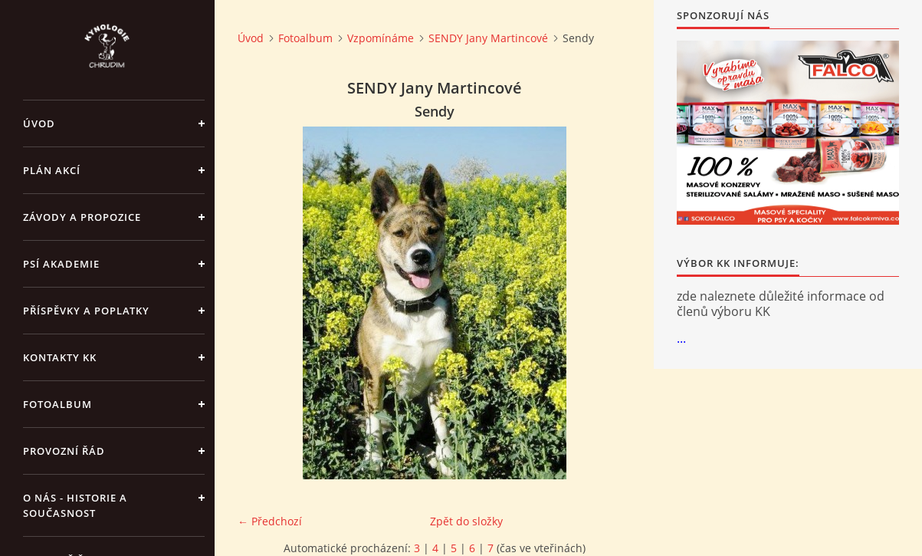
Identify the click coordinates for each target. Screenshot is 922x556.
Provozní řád (64, 451)
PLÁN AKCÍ (51, 170)
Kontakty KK (60, 357)
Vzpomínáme (380, 38)
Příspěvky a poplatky (86, 310)
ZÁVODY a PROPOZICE (82, 217)
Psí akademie (61, 264)
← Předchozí (270, 521)
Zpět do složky (466, 521)
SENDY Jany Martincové (488, 38)
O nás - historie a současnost (75, 505)
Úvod (39, 123)
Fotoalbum (57, 404)
